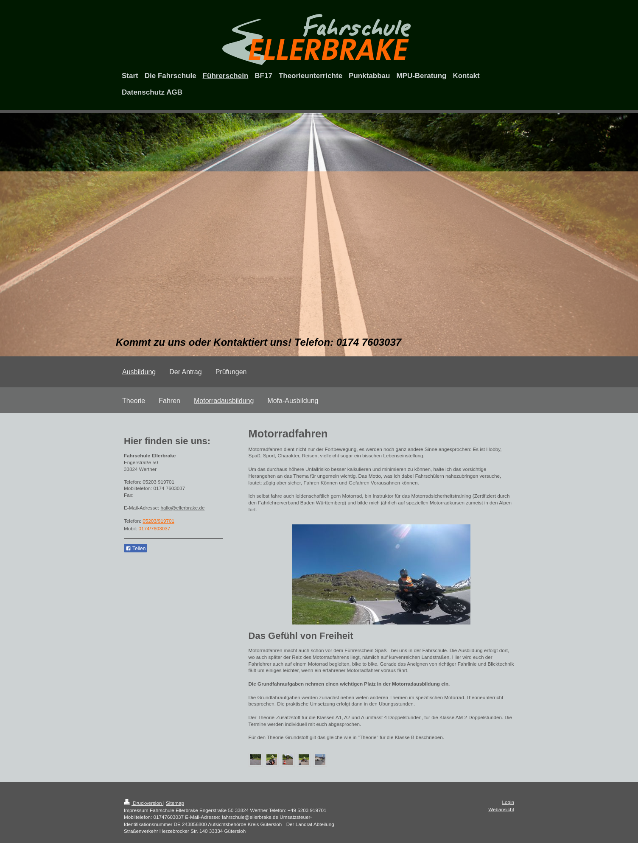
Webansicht (501, 809)
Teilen (136, 549)
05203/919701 (158, 521)
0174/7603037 (154, 528)
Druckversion (143, 803)
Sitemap (175, 803)
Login (508, 802)
